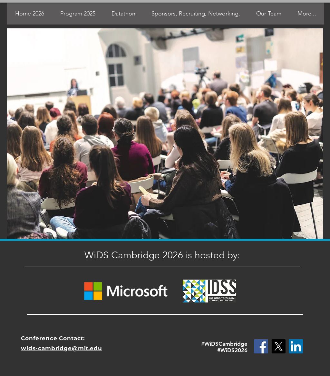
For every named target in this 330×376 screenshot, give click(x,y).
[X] (278, 346)
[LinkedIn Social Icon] (296, 346)
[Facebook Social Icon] (261, 346)
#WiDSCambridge (224, 344)
